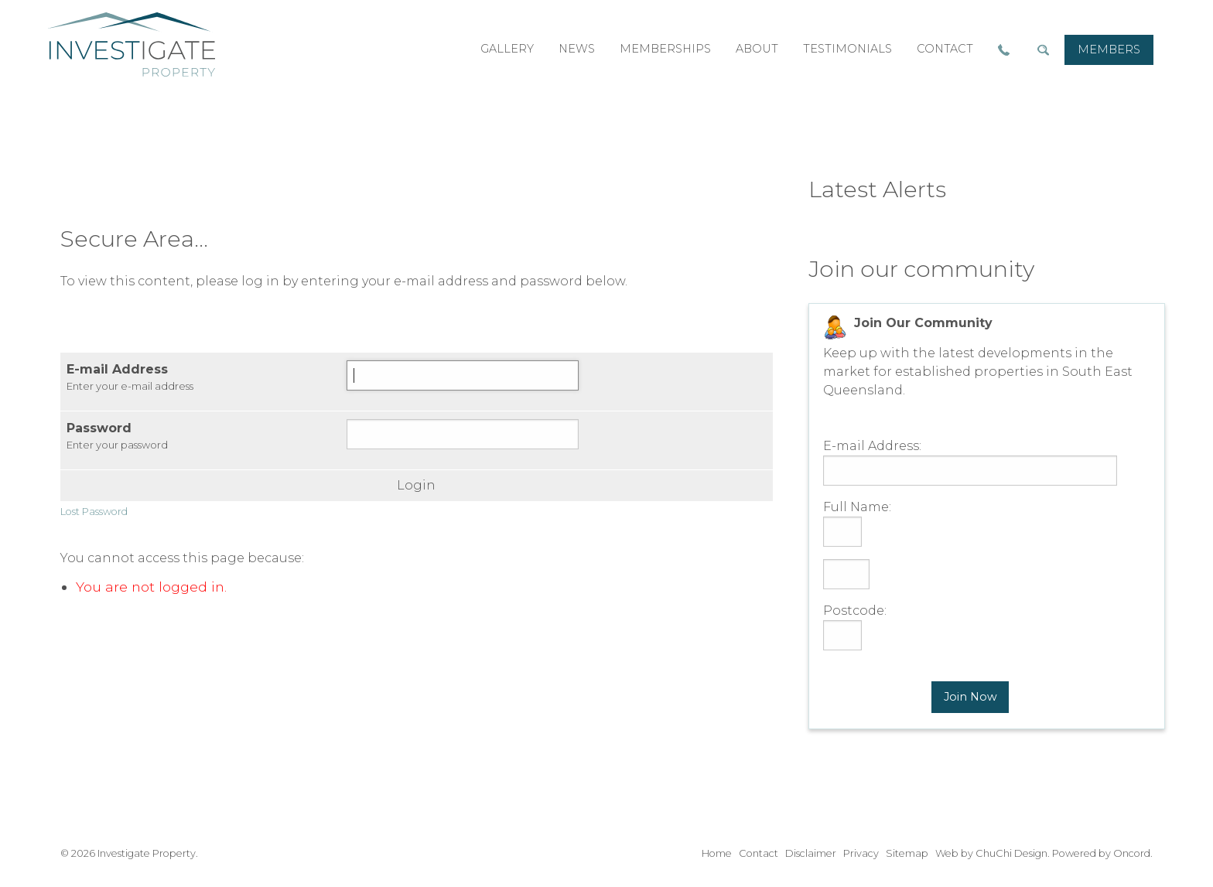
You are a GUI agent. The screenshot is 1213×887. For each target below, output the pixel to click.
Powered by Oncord (1101, 853)
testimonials (847, 49)
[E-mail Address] (463, 375)
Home (717, 853)
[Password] (463, 434)
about (757, 49)
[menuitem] (1108, 50)
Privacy (861, 853)
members (1109, 49)
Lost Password (94, 511)
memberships (665, 49)
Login (416, 485)
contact (945, 49)
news (577, 49)
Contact (758, 853)
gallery (507, 49)
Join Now (970, 697)
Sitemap (907, 853)
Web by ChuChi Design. (992, 853)
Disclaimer (810, 853)
